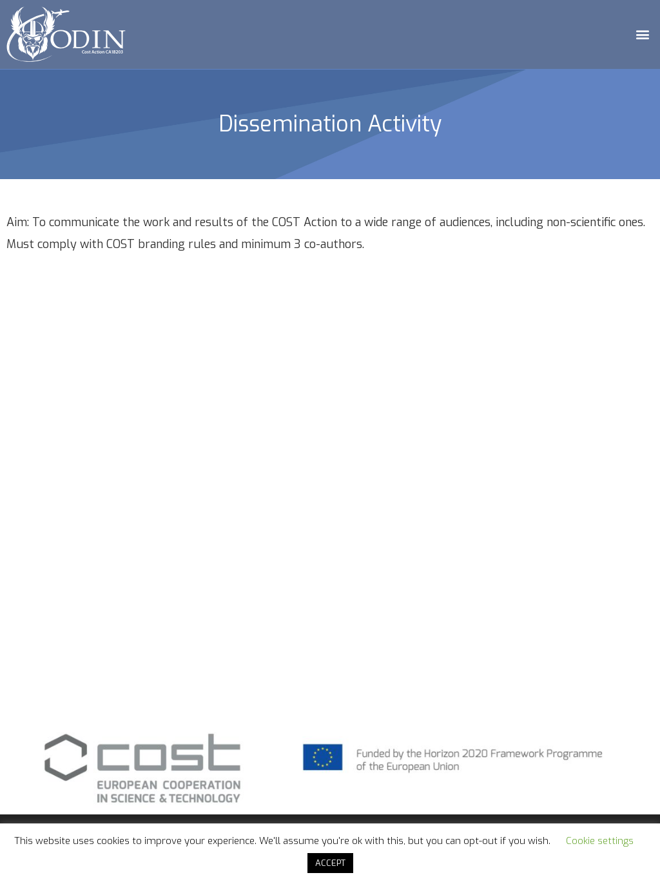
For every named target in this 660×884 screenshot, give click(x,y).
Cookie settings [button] (600, 840)
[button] (643, 34)
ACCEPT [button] (330, 863)
